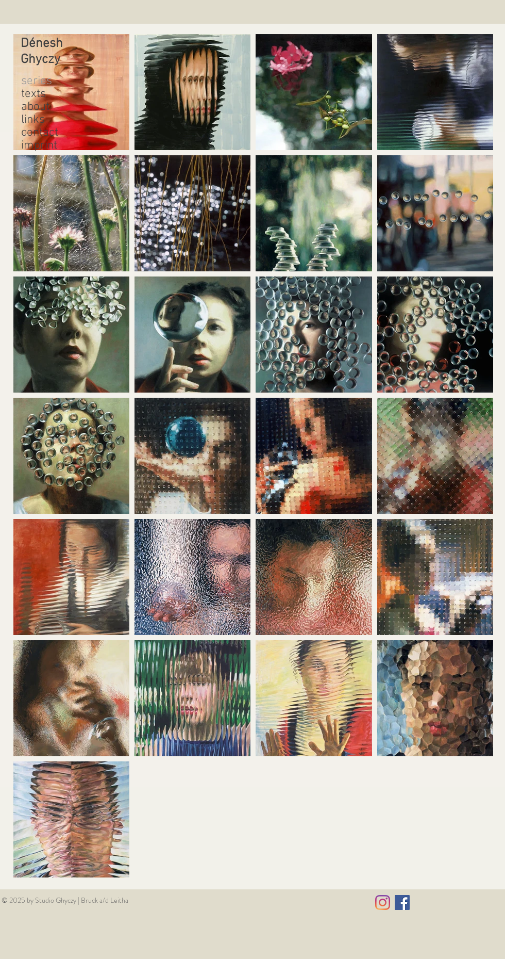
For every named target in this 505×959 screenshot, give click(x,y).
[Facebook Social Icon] (402, 902)
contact (39, 132)
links (33, 119)
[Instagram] (382, 902)
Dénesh (42, 44)
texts (33, 94)
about (35, 107)
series (36, 81)
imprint (39, 145)
